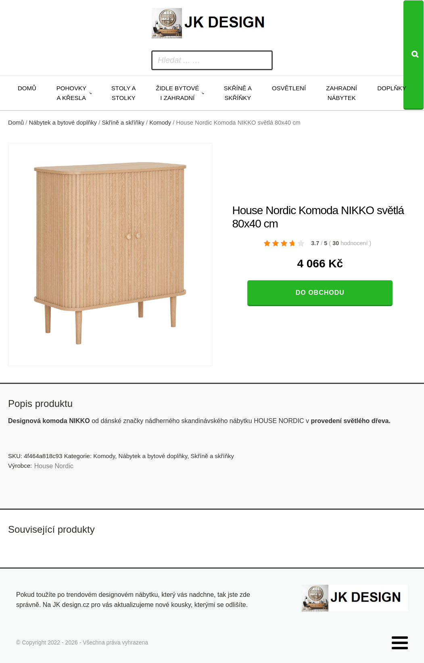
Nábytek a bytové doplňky (63, 122)
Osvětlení (289, 88)
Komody (160, 122)
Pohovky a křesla (71, 93)
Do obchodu (320, 292)
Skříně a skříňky (238, 93)
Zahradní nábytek (341, 93)
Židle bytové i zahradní (177, 93)
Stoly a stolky (123, 93)
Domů (27, 88)
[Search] (413, 55)
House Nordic (53, 466)
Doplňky (391, 88)
